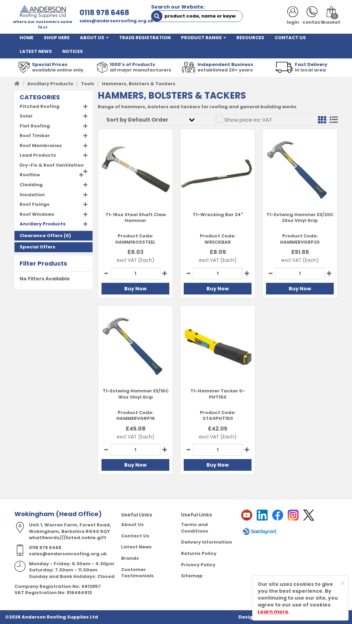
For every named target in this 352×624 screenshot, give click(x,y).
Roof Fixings (35, 204)
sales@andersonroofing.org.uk (116, 21)
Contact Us (135, 536)
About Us (132, 524)
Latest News (136, 547)
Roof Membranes (41, 145)
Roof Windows (37, 214)
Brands (130, 558)
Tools (87, 83)
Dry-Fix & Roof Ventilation (52, 165)
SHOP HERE (57, 37)
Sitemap (192, 575)
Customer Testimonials (137, 572)
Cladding (31, 184)
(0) (45, 236)
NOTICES (72, 51)
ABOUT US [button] (94, 37)
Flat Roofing (35, 126)
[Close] (342, 583)
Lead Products (38, 155)
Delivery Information (206, 542)
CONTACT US (290, 37)
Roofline (30, 174)
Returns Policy (198, 553)
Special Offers (37, 247)
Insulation (32, 194)
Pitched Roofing (40, 106)
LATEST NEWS (36, 51)
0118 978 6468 (104, 13)
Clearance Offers (41, 235)
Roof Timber (35, 135)
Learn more (273, 611)
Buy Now (135, 288)
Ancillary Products (50, 83)
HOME (26, 37)
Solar (26, 116)
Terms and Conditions (194, 527)
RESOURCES (250, 37)
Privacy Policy (198, 564)
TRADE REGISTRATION (145, 37)
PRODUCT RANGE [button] (203, 37)
